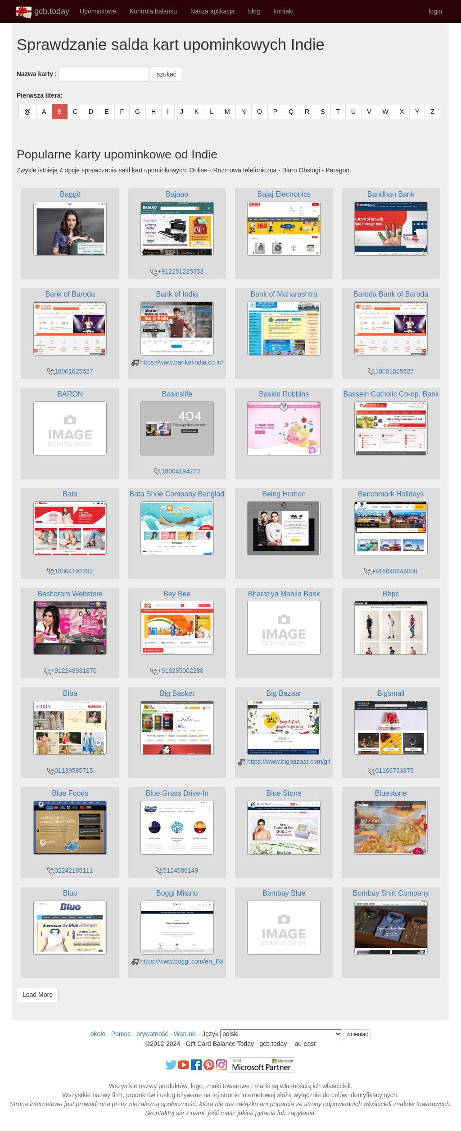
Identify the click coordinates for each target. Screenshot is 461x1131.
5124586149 (177, 870)
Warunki (185, 1033)
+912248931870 (70, 670)
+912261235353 (176, 271)
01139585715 (70, 770)
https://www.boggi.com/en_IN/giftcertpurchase (200, 961)
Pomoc (121, 1033)
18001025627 (70, 371)
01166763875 (391, 770)
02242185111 (70, 870)
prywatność (152, 1033)
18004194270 (177, 471)
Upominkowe (98, 11)
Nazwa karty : (37, 73)
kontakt (284, 11)
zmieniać (357, 1034)
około (97, 1033)
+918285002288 (176, 670)
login (435, 11)
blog (254, 11)
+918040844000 (390, 571)
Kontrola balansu (153, 11)
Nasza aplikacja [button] (212, 11)
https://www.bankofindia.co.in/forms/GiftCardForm (205, 362)
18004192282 (70, 571)
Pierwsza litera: (40, 95)
